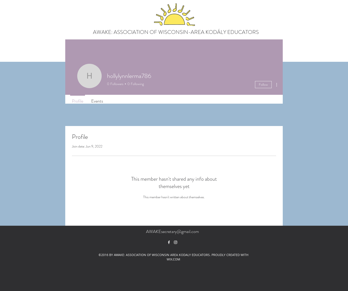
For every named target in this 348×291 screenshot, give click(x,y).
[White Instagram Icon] (175, 242)
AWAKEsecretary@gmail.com (172, 231)
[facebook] (169, 242)
